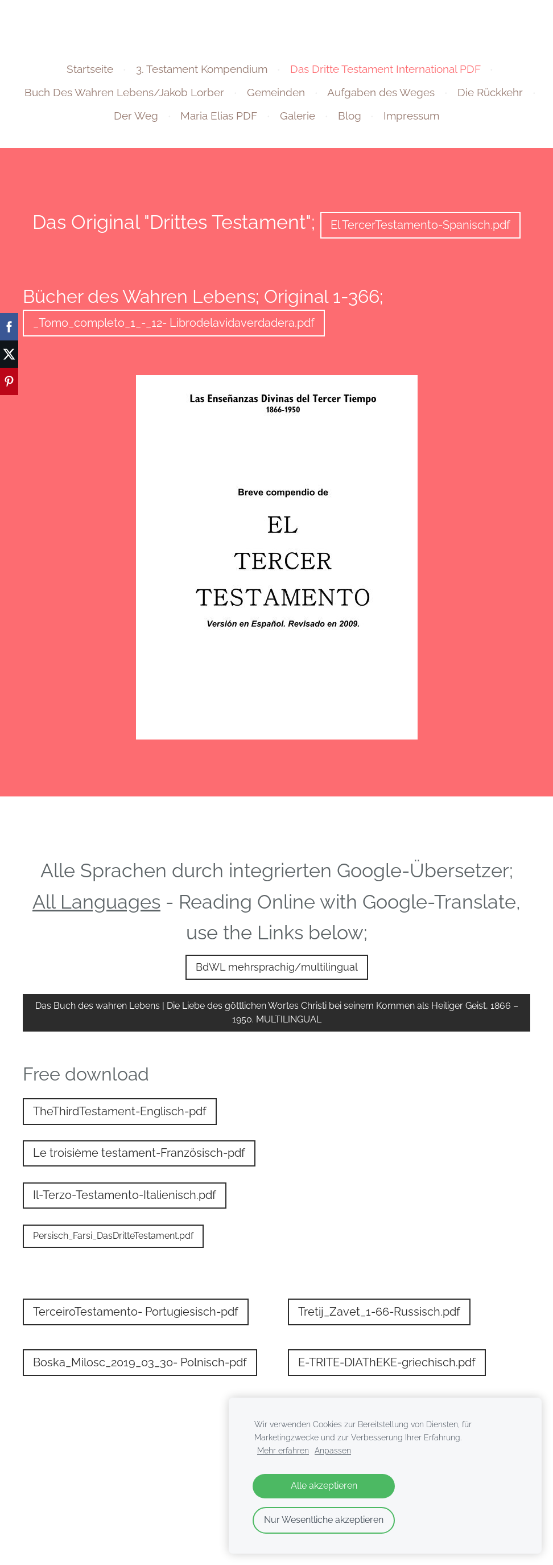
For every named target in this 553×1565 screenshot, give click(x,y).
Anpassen (333, 1450)
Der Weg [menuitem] (136, 115)
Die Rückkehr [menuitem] (490, 92)
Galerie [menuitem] (297, 115)
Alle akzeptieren (324, 1485)
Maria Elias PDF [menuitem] (218, 115)
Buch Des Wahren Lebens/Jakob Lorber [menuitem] (124, 92)
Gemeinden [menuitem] (276, 92)
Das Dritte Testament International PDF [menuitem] (385, 69)
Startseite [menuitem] (90, 69)
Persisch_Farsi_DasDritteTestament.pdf (113, 1235)
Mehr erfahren (283, 1450)
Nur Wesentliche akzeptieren (323, 1519)
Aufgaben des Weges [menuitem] (381, 92)
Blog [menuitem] (349, 115)
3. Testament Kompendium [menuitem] (201, 69)
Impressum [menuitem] (411, 115)
